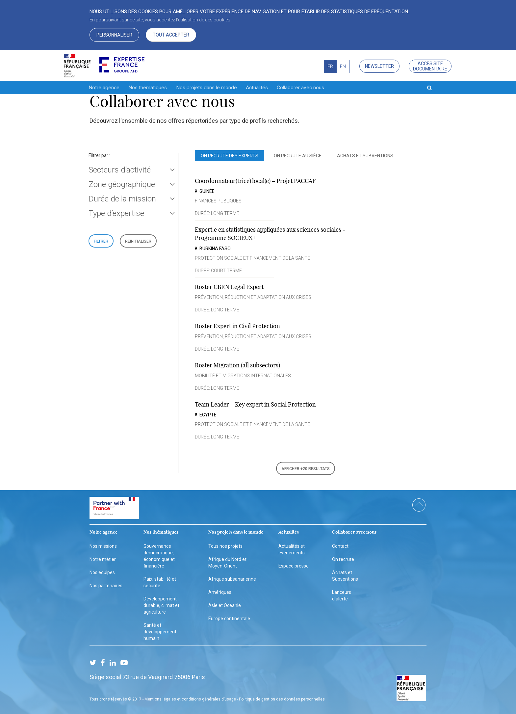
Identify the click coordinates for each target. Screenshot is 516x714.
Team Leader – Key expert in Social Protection (255, 404)
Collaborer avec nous (313, 87)
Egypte (208, 414)
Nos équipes (102, 570)
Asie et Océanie (224, 604)
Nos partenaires (106, 584)
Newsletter (379, 66)
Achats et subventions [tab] (365, 155)
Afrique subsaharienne (232, 577)
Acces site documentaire (430, 66)
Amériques (219, 591)
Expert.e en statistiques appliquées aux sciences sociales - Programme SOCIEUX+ (270, 234)
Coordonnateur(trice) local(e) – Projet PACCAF (255, 181)
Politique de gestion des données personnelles (282, 698)
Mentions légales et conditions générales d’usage (190, 698)
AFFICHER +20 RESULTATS (305, 468)
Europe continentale (229, 617)
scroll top (419, 503)
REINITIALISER (138, 241)
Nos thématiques (150, 87)
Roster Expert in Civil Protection (237, 326)
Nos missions (103, 544)
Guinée (207, 191)
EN (343, 66)
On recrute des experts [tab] (229, 155)
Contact (340, 544)
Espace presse (293, 564)
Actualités (266, 87)
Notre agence (104, 87)
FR (330, 66)
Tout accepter (171, 35)
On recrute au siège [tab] (298, 155)
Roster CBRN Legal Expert (229, 287)
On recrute (343, 557)
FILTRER (101, 241)
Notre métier (103, 557)
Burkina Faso (215, 248)
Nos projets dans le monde (212, 87)
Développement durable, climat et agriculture (161, 604)
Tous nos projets (225, 544)
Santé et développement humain (159, 630)
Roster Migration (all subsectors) (237, 365)
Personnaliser (114, 35)
